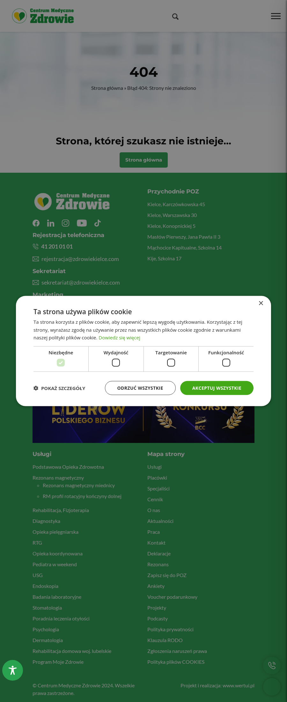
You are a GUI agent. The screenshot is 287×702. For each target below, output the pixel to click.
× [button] (260, 303)
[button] (59, 388)
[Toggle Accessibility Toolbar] (13, 670)
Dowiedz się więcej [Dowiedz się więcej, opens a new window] (119, 337)
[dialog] (143, 351)
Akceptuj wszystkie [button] (216, 388)
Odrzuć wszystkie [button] (140, 388)
